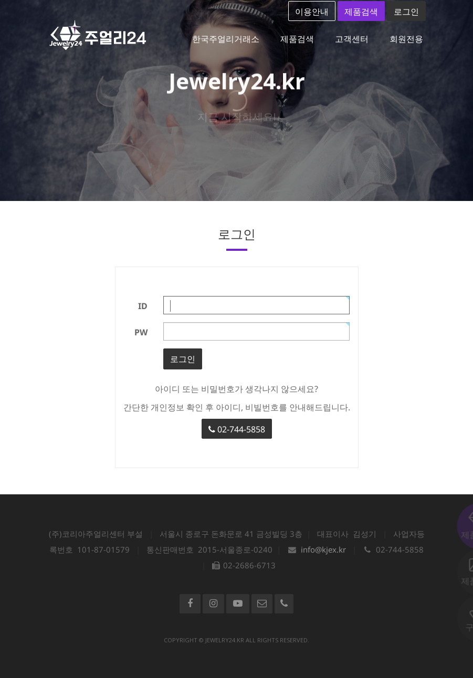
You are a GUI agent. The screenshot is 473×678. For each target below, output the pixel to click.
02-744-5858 (236, 429)
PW (141, 332)
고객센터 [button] (352, 39)
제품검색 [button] (297, 39)
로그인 (406, 11)
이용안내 (312, 11)
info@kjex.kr (323, 549)
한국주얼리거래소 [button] (225, 39)
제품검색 (361, 11)
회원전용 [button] (406, 39)
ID (143, 306)
